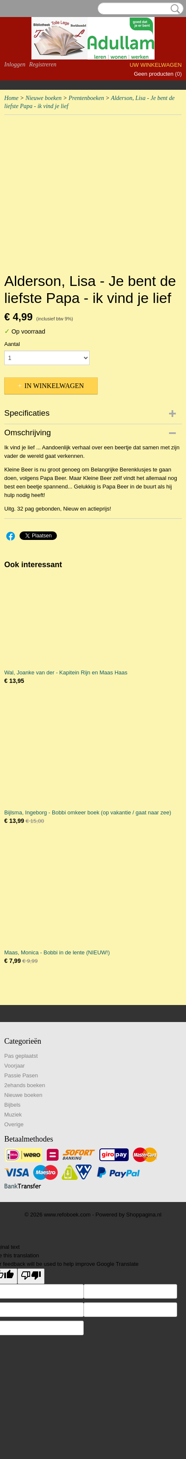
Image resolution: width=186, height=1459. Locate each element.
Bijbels (12, 1105)
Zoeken (173, 9)
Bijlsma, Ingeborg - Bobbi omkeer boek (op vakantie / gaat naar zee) (87, 812)
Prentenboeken (86, 98)
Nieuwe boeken (43, 98)
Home (11, 98)
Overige (14, 1124)
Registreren (42, 64)
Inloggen (14, 64)
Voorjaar (14, 1065)
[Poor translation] (31, 1276)
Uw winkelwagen (156, 65)
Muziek (13, 1114)
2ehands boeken (24, 1085)
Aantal (12, 344)
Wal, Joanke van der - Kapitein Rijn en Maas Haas (65, 672)
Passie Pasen (21, 1075)
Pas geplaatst (21, 1056)
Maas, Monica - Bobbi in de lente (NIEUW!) (57, 952)
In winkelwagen (54, 385)
